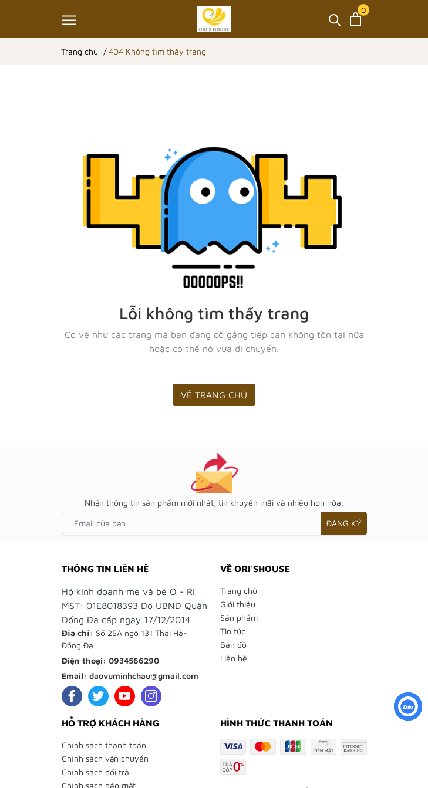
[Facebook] (72, 696)
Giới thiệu (237, 604)
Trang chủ (238, 591)
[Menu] (69, 20)
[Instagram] (151, 696)
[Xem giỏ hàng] (355, 19)
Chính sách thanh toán (104, 745)
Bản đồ (233, 645)
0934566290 (134, 660)
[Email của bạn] (214, 523)
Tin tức (232, 631)
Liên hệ (233, 658)
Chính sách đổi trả (95, 772)
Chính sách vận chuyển (105, 758)
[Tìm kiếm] (335, 19)
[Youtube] (124, 696)
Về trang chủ (214, 395)
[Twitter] (98, 696)
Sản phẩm (239, 618)
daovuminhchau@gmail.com (143, 676)
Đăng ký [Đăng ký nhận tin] (343, 523)
